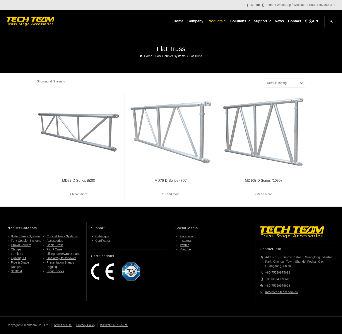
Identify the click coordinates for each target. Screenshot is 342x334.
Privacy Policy (85, 325)
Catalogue (102, 236)
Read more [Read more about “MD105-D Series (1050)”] (264, 194)
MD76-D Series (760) (170, 180)
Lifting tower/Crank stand (63, 253)
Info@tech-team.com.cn (281, 292)
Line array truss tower (61, 258)
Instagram (186, 240)
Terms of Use (63, 325)
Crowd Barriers (21, 245)
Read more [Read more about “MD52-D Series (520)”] (79, 194)
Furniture (17, 253)
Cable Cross (55, 245)
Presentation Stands (60, 262)
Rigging (52, 267)
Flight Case (54, 249)
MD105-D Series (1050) (263, 180)
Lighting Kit (18, 258)
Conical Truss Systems (62, 236)
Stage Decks (55, 271)
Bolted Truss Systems (25, 236)
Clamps (16, 249)
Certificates (103, 240)
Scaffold (16, 271)
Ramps (16, 267)
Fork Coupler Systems (26, 240)
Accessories (55, 240)
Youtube (185, 249)
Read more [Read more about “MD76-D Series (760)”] (172, 194)
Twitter (184, 245)
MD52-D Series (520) (78, 180)
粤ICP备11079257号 (114, 325)
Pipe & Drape (20, 262)
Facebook (187, 236)
